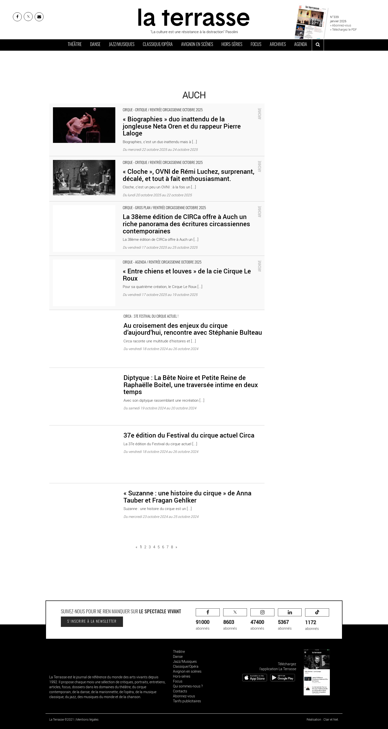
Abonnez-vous (184, 696)
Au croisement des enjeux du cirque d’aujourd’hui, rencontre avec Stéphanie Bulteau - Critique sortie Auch (134, 312)
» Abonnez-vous (340, 25)
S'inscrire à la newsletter (92, 621)
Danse (95, 45)
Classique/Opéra (158, 45)
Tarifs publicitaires (187, 701)
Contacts (180, 691)
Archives (278, 45)
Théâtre (75, 45)
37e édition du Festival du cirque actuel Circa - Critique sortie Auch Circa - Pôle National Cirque (125, 427)
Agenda (300, 45)
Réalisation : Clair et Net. (323, 719)
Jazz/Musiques (121, 45)
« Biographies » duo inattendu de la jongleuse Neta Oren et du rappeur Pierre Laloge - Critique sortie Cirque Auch (139, 106)
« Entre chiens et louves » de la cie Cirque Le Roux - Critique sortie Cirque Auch (112, 258)
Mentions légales (87, 719)
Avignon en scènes (197, 45)
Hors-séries (231, 45)
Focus (256, 45)
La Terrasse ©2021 (61, 719)
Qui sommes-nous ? (188, 686)
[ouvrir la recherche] (318, 45)
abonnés (208, 619)
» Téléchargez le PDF (343, 29)
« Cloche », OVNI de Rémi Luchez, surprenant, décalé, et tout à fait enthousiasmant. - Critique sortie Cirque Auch (139, 158)
